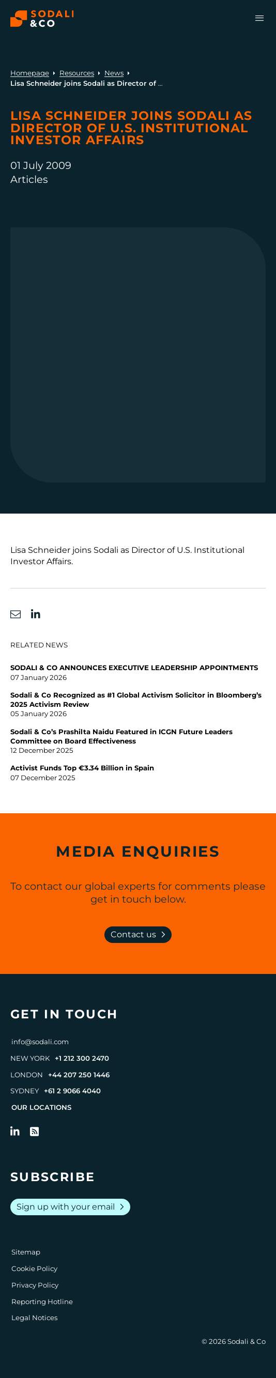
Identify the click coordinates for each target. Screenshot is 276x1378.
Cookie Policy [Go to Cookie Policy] (34, 1268)
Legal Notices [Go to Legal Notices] (34, 1317)
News (114, 73)
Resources (76, 73)
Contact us (140, 934)
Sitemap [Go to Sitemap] (25, 1252)
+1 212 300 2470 (82, 1058)
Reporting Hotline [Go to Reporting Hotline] (42, 1301)
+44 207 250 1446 (79, 1075)
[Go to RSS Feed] (34, 1131)
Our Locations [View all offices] (41, 1107)
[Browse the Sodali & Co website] (42, 18)
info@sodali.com (40, 1042)
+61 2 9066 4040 (72, 1091)
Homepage (29, 73)
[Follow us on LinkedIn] (15, 1131)
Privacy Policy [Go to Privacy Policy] (34, 1285)
